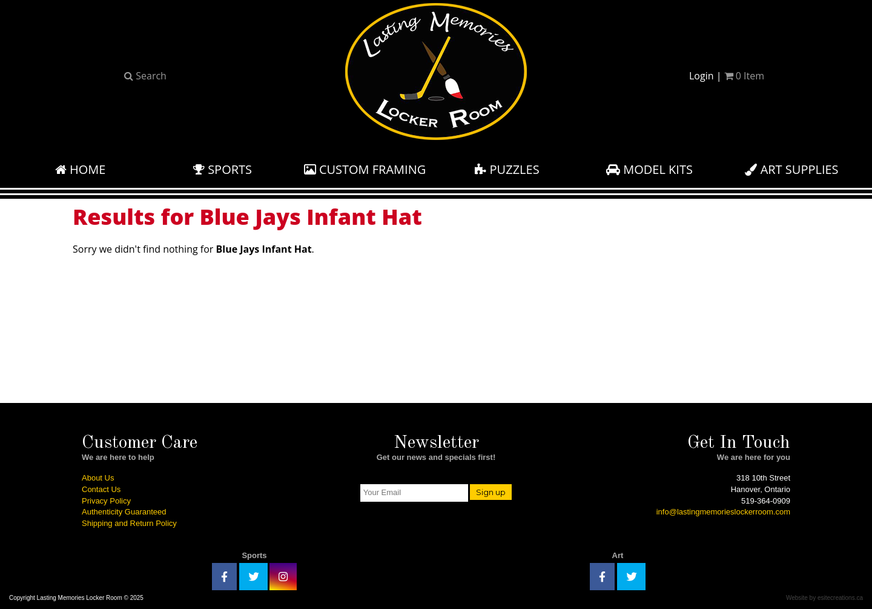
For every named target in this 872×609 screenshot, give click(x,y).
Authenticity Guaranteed (124, 511)
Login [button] (701, 75)
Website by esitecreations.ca (824, 597)
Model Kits (649, 169)
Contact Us (101, 489)
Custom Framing (365, 169)
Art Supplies (791, 169)
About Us (98, 477)
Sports (222, 169)
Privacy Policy (106, 500)
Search (145, 75)
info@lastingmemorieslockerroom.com (723, 511)
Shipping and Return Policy (129, 523)
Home (80, 169)
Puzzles (507, 169)
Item (744, 75)
